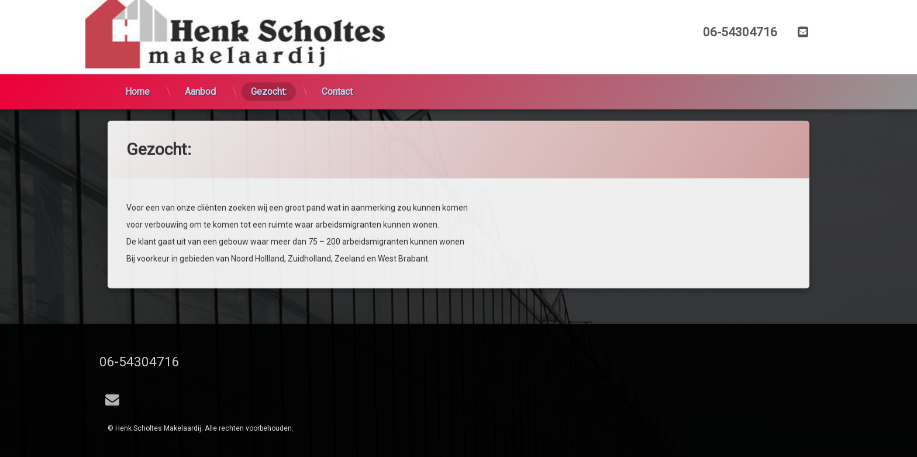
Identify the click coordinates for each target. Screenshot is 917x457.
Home (137, 73)
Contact (337, 73)
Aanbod (200, 73)
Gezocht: (269, 73)
